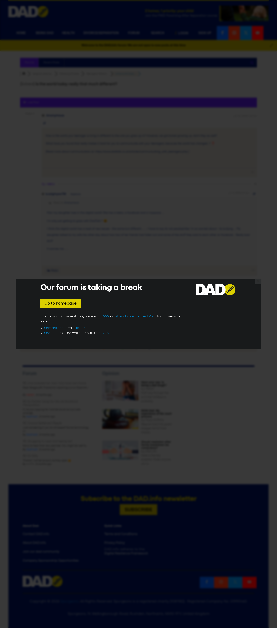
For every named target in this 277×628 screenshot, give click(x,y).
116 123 (79, 328)
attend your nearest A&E (135, 316)
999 (106, 316)
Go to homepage (60, 303)
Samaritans (53, 328)
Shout (49, 333)
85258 (104, 333)
